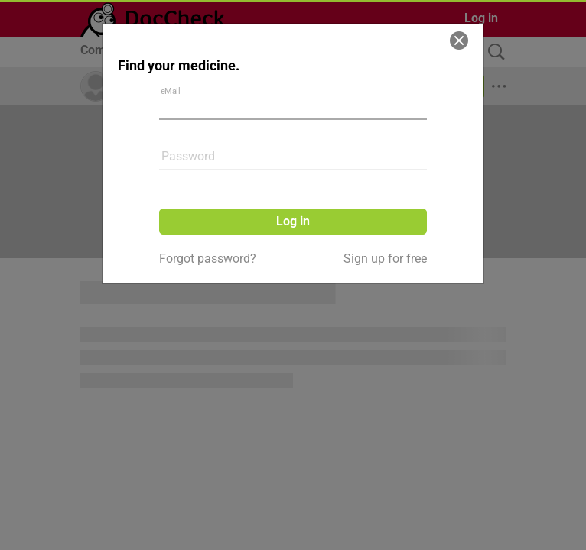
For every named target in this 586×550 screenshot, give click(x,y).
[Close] (459, 40)
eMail (171, 90)
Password (188, 156)
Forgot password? (207, 258)
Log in (293, 221)
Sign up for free (385, 258)
